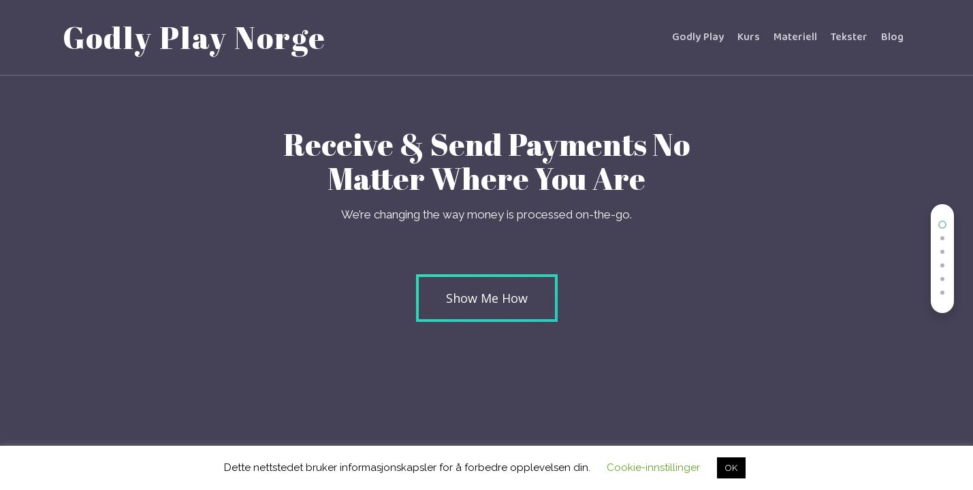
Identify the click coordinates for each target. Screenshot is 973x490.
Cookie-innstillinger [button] (653, 467)
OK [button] (731, 468)
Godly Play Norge (194, 37)
